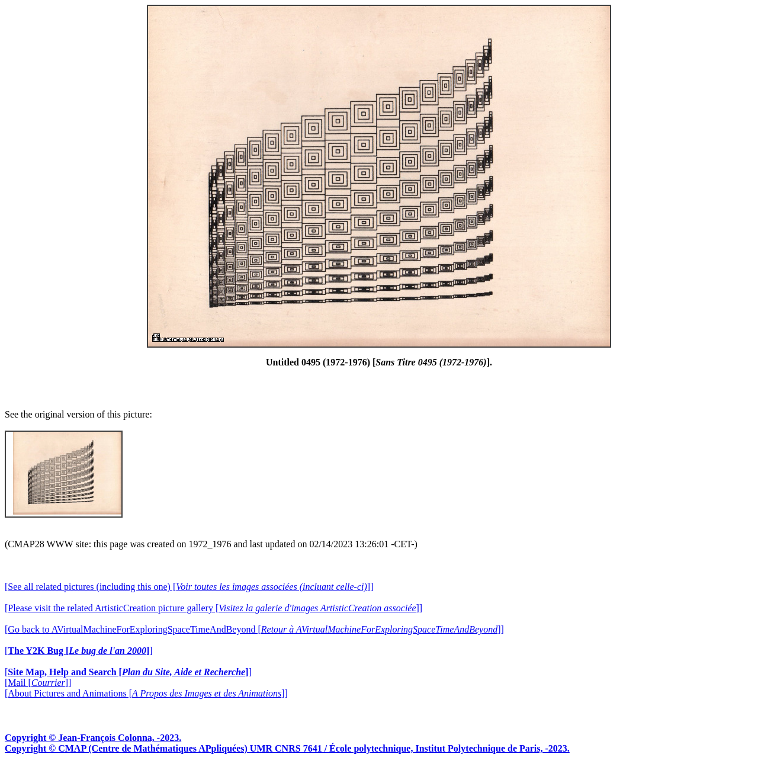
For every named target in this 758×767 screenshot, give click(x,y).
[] (79, 651)
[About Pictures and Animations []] (146, 693)
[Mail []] (38, 683)
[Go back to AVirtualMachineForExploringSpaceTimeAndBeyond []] (254, 629)
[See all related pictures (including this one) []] (189, 587)
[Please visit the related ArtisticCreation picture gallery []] (213, 608)
